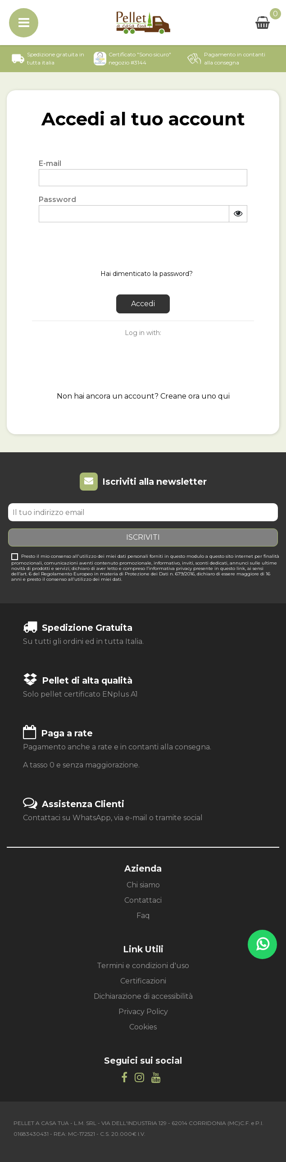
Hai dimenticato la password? (146, 274)
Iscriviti (143, 537)
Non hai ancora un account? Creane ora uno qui (143, 396)
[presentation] (107, 244)
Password (57, 199)
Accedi (143, 303)
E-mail (50, 163)
